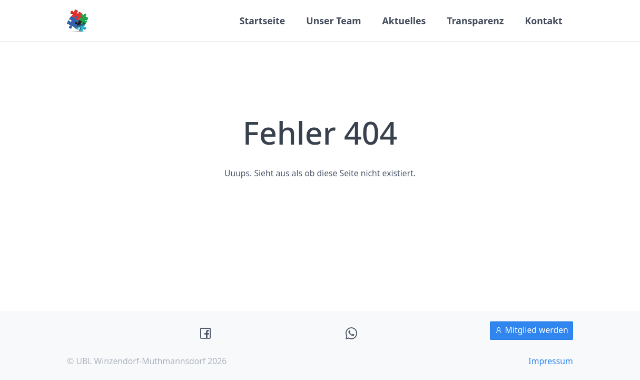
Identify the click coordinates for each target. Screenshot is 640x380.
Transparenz (475, 20)
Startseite (262, 20)
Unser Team (333, 20)
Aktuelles (404, 20)
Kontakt (543, 20)
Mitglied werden (531, 330)
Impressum (550, 361)
